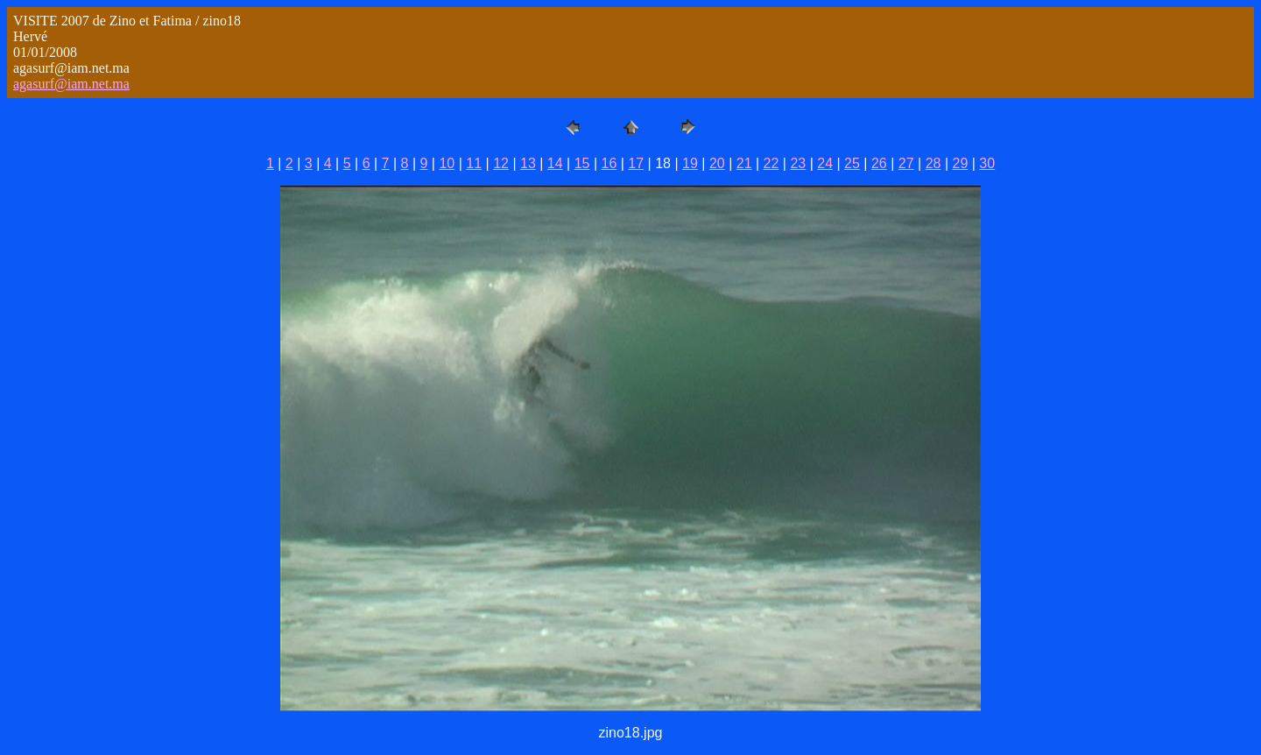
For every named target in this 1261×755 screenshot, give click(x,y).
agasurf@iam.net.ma (71, 83)
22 (771, 163)
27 (906, 163)
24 (825, 163)
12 (501, 163)
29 (960, 163)
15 (582, 163)
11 (474, 163)
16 (609, 163)
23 (798, 163)
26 (879, 163)
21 (744, 163)
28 (933, 163)
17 (636, 163)
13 (528, 163)
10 (446, 163)
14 (555, 163)
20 (717, 163)
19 (690, 163)
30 (987, 163)
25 (852, 163)
